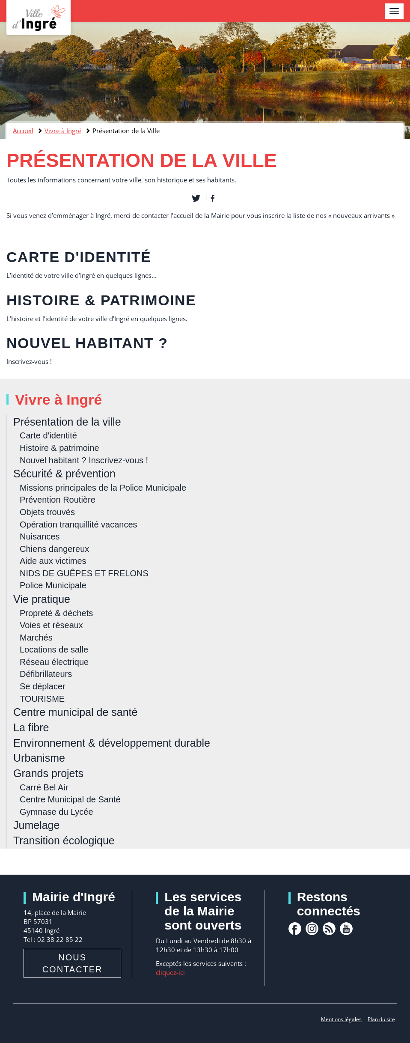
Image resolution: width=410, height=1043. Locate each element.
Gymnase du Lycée (56, 812)
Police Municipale (53, 585)
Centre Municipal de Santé (70, 799)
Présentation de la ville (67, 422)
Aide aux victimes (53, 561)
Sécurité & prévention (64, 474)
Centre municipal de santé (75, 712)
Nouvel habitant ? (87, 343)
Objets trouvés (47, 512)
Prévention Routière (57, 499)
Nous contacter (72, 963)
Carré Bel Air (44, 787)
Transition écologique (64, 840)
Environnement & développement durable (111, 743)
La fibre (31, 727)
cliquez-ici (170, 972)
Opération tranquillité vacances (78, 524)
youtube (346, 928)
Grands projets (48, 773)
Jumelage (36, 825)
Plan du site (381, 1019)
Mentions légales (341, 1019)
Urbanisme (39, 758)
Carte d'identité (78, 257)
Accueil (23, 130)
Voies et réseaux (51, 625)
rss (329, 928)
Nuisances (39, 536)
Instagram (312, 928)
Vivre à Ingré (63, 130)
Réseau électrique (54, 662)
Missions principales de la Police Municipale (103, 487)
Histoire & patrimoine (101, 300)
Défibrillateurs (46, 674)
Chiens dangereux (54, 549)
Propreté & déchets (56, 613)
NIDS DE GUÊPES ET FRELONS (84, 573)
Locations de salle (54, 649)
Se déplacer (42, 686)
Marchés (36, 637)
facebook (294, 928)
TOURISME (42, 698)
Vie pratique (41, 599)
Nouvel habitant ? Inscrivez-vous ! (84, 460)
